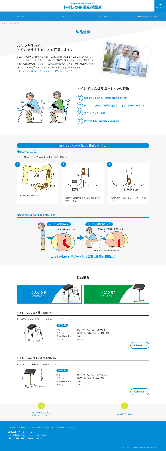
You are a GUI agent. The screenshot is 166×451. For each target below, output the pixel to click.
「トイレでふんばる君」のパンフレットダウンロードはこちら (46, 71)
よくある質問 (104, 16)
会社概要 (61, 427)
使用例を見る (139, 345)
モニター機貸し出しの (145, 16)
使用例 (62, 16)
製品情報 (20, 16)
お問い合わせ (160, 7)
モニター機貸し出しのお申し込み (41, 427)
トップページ (6, 23)
